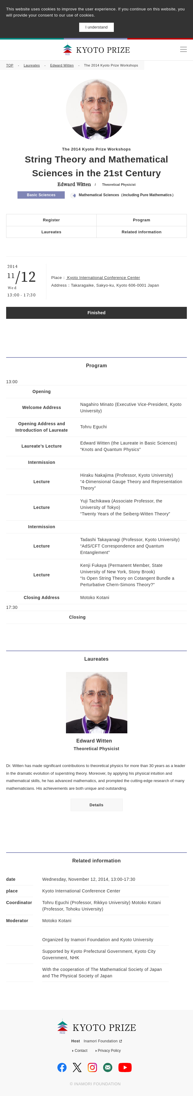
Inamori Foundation (101, 1041)
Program (141, 220)
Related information (141, 232)
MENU (183, 49)
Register (51, 220)
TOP (10, 65)
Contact (81, 1050)
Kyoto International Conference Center (103, 277)
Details (97, 805)
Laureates (32, 65)
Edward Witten (62, 65)
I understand (96, 27)
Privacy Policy (109, 1050)
